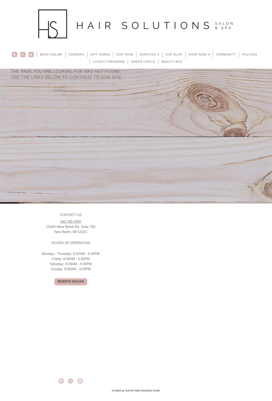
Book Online (51, 54)
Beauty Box (172, 61)
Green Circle (143, 61)
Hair (18, 125)
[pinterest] (31, 54)
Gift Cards (100, 54)
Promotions (23, 172)
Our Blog (174, 54)
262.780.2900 (70, 221)
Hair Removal (25, 137)
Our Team (124, 54)
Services (149, 54)
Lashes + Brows (27, 143)
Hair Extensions (27, 154)
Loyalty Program (109, 61)
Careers (76, 54)
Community (226, 54)
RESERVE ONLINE (70, 281)
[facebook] (14, 54)
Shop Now (199, 54)
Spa (18, 131)
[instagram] (23, 54)
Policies (249, 54)
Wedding (21, 149)
